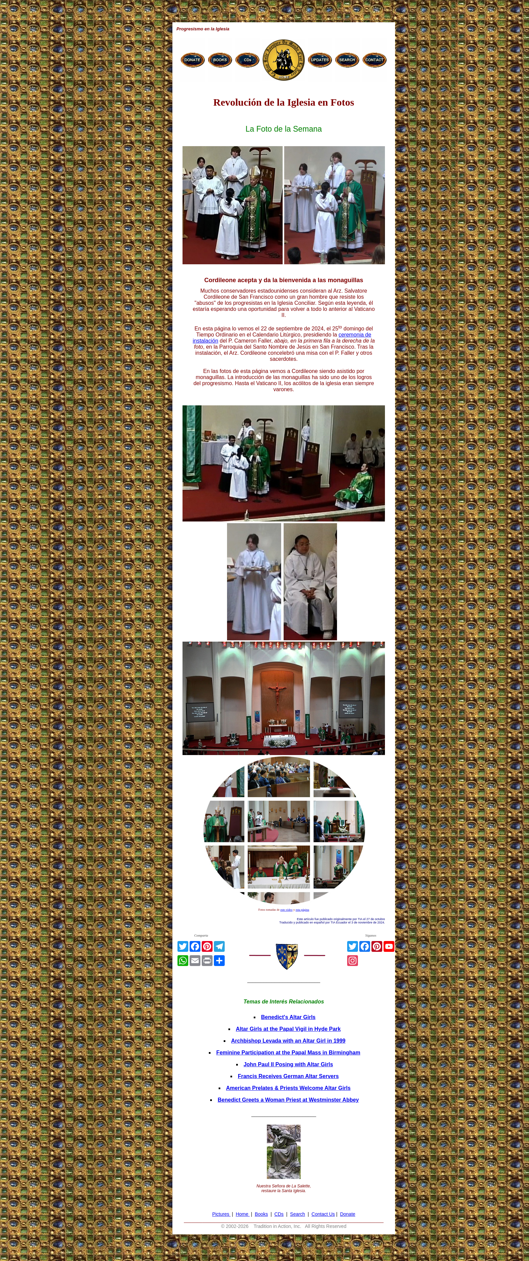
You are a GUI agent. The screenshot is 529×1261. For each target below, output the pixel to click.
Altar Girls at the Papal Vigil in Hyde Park (288, 1029)
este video (286, 909)
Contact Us (323, 1214)
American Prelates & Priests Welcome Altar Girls (288, 1088)
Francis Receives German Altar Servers (288, 1076)
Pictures (221, 1214)
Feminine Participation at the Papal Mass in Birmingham (288, 1052)
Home (243, 1214)
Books (261, 1214)
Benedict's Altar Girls (288, 1017)
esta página (302, 909)
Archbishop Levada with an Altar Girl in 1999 (288, 1041)
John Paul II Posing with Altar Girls (288, 1064)
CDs (278, 1214)
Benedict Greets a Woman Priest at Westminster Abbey (288, 1100)
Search (297, 1214)
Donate (347, 1214)
